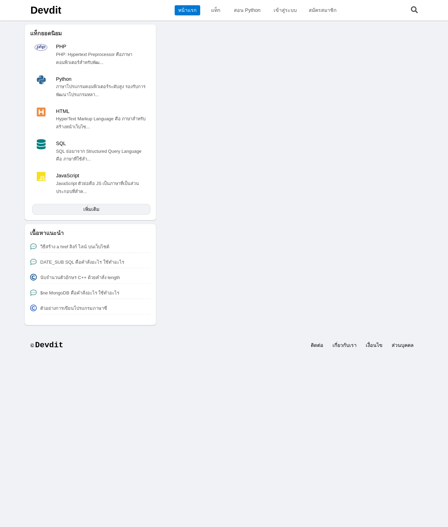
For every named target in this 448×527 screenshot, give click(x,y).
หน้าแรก (187, 10)
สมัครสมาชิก (323, 10)
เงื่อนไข (374, 345)
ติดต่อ (317, 345)
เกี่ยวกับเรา (344, 345)
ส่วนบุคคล (403, 345)
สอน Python (247, 10)
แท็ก (215, 10)
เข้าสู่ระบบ (285, 10)
